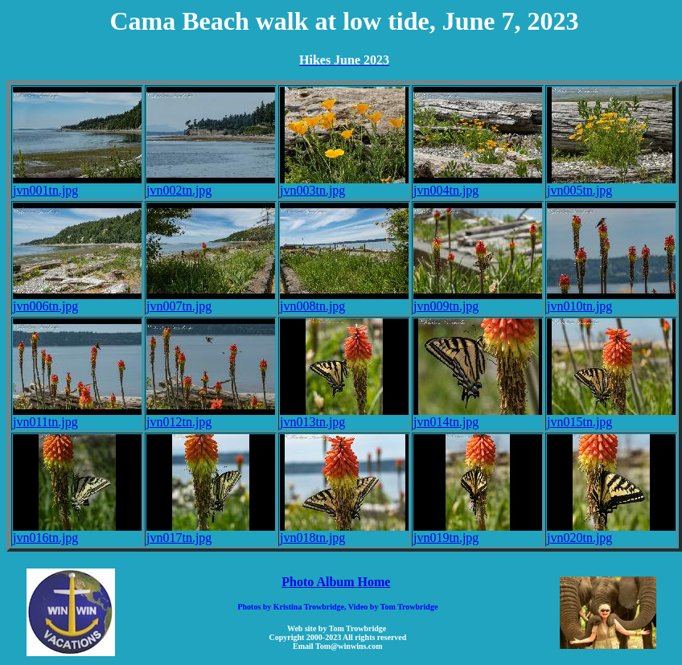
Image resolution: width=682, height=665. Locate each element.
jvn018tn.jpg (344, 531)
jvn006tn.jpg (77, 300)
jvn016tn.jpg (77, 531)
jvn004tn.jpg (477, 184)
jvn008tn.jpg (344, 300)
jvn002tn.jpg (210, 184)
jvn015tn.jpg (611, 416)
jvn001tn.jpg (77, 184)
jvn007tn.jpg (210, 300)
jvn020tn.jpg (611, 531)
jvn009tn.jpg (477, 300)
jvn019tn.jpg (477, 531)
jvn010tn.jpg (611, 300)
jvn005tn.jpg (611, 184)
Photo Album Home (335, 582)
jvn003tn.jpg (344, 184)
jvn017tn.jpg (210, 531)
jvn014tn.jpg (477, 416)
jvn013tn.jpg (344, 416)
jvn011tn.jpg (77, 416)
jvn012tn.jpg (210, 416)
